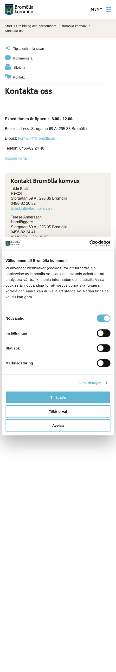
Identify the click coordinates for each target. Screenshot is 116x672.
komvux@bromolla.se (36, 138)
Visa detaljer (90, 383)
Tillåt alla (58, 397)
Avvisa (58, 425)
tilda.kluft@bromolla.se (30, 208)
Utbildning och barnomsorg (36, 26)
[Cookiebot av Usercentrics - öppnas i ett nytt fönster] (89, 243)
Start (8, 26)
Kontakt (15, 77)
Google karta (16, 158)
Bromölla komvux (73, 26)
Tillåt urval (58, 411)
